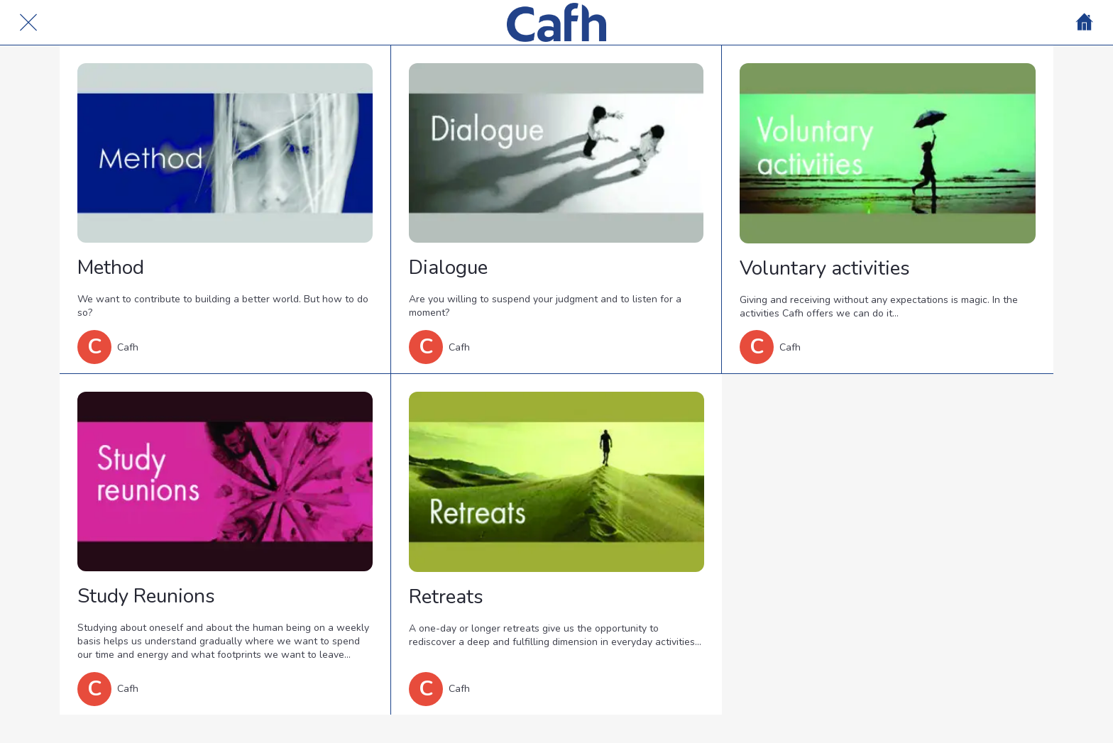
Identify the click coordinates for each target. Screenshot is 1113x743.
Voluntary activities (825, 268)
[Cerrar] (28, 22)
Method (110, 267)
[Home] (1085, 23)
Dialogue (448, 267)
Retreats (446, 596)
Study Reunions (146, 596)
